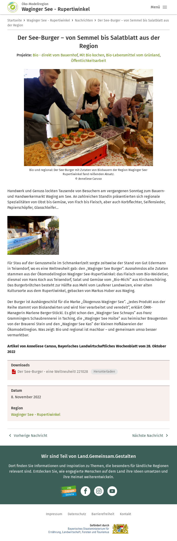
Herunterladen (104, 372)
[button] (165, 7)
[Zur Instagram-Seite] (99, 491)
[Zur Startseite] (14, 7)
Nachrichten (84, 20)
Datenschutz (77, 514)
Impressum (54, 514)
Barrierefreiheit (102, 514)
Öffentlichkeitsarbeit (88, 60)
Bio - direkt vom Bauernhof (55, 55)
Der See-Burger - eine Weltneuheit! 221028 (53, 371)
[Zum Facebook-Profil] (85, 491)
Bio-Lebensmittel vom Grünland (133, 55)
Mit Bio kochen (92, 55)
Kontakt (125, 514)
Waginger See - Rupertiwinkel (48, 20)
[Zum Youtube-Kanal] (112, 491)
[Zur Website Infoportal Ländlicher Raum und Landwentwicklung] (68, 491)
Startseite (14, 20)
